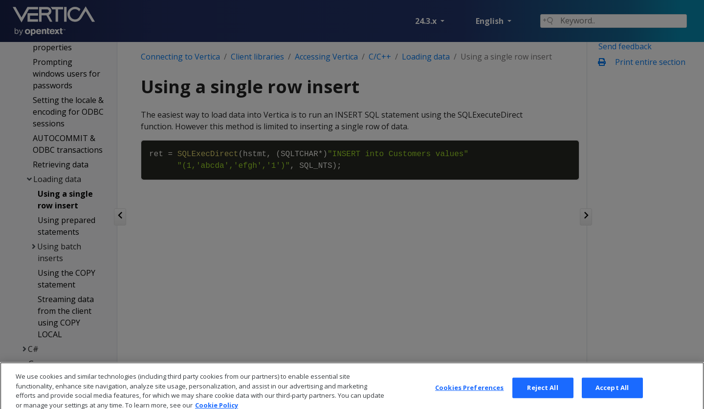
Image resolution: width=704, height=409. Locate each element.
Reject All (542, 397)
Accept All (612, 397)
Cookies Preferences (469, 397)
